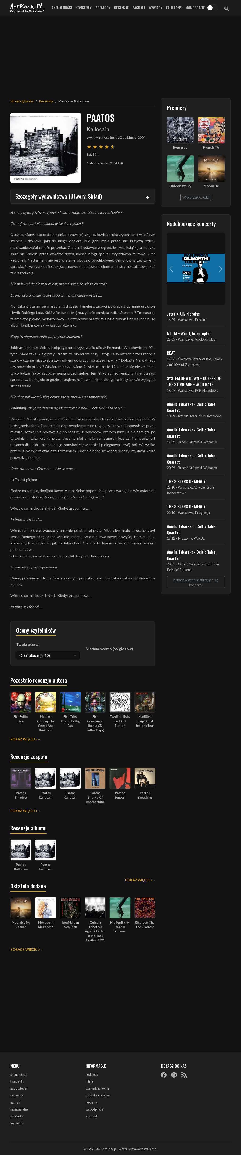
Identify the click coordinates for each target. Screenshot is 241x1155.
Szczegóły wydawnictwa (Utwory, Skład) (58, 196)
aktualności (18, 1075)
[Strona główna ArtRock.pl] (27, 8)
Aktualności (62, 8)
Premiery (102, 8)
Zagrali (138, 8)
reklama (91, 1102)
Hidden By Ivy (180, 186)
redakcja (92, 1075)
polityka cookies (98, 1095)
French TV (211, 147)
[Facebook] (164, 1075)
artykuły (16, 1116)
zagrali (15, 1102)
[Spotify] (174, 1075)
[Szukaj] (226, 7)
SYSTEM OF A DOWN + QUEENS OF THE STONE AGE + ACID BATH (194, 381)
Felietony (174, 8)
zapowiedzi (18, 1088)
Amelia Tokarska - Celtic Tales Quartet (191, 407)
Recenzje (121, 8)
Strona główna (22, 101)
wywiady (16, 1123)
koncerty (17, 1081)
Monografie (195, 8)
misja (89, 1081)
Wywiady (155, 8)
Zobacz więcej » (25, 949)
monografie (19, 1109)
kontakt (91, 1116)
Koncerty (84, 8)
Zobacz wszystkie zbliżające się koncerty (195, 582)
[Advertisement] (120, 54)
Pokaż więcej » (23, 739)
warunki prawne (97, 1088)
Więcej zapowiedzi (195, 197)
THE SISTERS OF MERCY (186, 481)
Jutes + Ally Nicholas (183, 314)
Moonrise (211, 186)
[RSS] (184, 1075)
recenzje (16, 1095)
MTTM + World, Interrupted (189, 333)
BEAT (171, 353)
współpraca (94, 1109)
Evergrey (180, 147)
